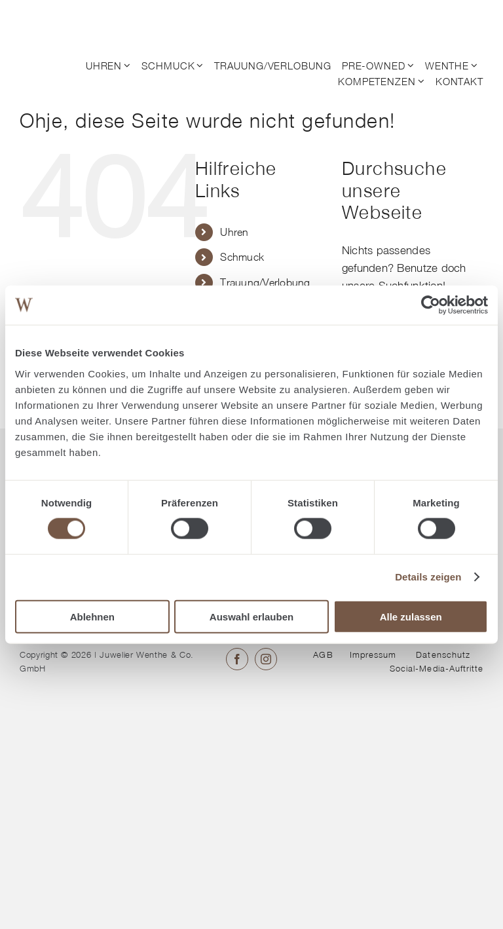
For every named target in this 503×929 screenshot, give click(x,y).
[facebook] (237, 659)
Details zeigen (428, 576)
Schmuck (242, 257)
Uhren (234, 232)
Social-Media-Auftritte (436, 668)
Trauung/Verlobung (265, 282)
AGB (323, 654)
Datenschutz (443, 654)
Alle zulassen (411, 616)
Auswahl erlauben (251, 616)
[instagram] (266, 659)
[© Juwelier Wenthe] (71, 18)
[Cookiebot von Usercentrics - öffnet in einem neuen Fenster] (430, 305)
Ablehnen (92, 616)
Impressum (373, 654)
